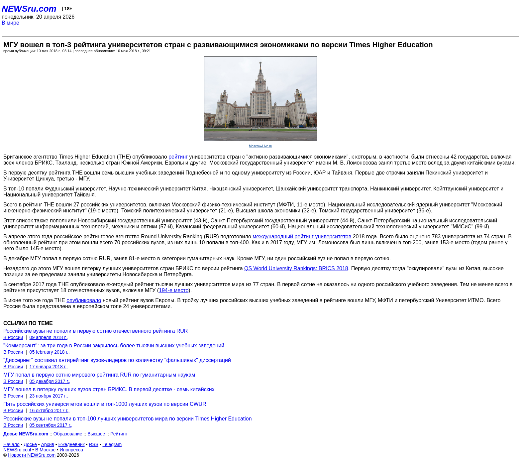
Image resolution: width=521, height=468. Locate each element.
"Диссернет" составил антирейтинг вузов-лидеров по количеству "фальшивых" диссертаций (117, 360)
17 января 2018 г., (49, 366)
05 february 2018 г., (50, 352)
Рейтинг (118, 433)
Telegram (112, 444)
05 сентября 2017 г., (51, 425)
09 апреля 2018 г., (49, 337)
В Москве (45, 449)
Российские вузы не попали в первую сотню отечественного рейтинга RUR (95, 331)
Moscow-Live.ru (260, 146)
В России (13, 337)
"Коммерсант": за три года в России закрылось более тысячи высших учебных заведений (113, 345)
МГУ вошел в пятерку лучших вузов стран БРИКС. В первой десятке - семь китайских (109, 389)
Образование (67, 433)
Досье (30, 444)
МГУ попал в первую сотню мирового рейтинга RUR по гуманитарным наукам (99, 375)
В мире (10, 23)
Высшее (96, 433)
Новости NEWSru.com (31, 455)
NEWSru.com (29, 9)
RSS (93, 444)
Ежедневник (71, 444)
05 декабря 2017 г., (50, 381)
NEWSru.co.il (17, 449)
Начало (11, 444)
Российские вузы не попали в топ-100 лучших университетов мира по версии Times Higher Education (127, 418)
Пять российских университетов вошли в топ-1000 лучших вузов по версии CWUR (104, 404)
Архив (47, 444)
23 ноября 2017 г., (49, 396)
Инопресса (71, 449)
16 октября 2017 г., (50, 410)
